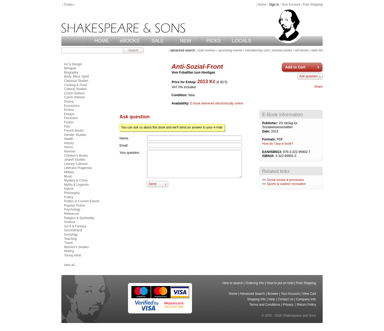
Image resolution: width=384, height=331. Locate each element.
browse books (282, 50)
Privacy (288, 304)
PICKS (213, 40)
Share (318, 86)
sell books (302, 50)
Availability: (180, 103)
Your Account (290, 4)
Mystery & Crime (76, 180)
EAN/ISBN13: (272, 152)
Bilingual (70, 68)
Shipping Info (256, 299)
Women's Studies (76, 247)
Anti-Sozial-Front (197, 66)
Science (69, 222)
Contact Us (285, 299)
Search (133, 50)
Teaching (70, 239)
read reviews (206, 50)
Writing (69, 251)
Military (69, 172)
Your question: (129, 153)
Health (68, 139)
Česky (68, 4)
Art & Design (73, 64)
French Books (74, 130)
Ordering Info (255, 283)
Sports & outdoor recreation (286, 184)
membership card (257, 50)
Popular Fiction (74, 205)
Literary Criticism (76, 164)
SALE (157, 40)
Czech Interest (74, 97)
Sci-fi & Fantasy (75, 226)
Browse (273, 294)
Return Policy (306, 304)
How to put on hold (280, 283)
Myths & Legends (76, 185)
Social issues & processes (285, 180)
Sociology (71, 234)
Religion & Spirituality (79, 218)
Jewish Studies (74, 160)
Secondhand (73, 230)
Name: (124, 138)
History (69, 143)
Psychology (72, 209)
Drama (69, 101)
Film (67, 126)
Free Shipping (313, 4)
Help (272, 299)
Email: (123, 145)
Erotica (69, 110)
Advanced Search (252, 294)
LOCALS (241, 40)
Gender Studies (75, 135)
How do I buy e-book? (277, 144)
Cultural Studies (75, 89)
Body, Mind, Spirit (76, 76)
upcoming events (230, 50)
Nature (69, 189)
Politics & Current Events (81, 201)
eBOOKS (129, 40)
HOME (101, 40)
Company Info (306, 299)
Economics (72, 106)
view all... (70, 265)
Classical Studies (76, 81)
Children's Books (76, 156)
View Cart (309, 294)
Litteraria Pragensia (78, 168)
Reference (71, 214)
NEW (185, 40)
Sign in (274, 4)
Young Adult (72, 255)
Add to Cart (295, 67)
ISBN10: (268, 156)
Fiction (68, 122)
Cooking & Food (75, 85)
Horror (68, 147)
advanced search (182, 50)
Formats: (269, 139)
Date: (266, 131)
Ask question (308, 76)
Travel (68, 243)
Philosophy (72, 193)
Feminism (71, 118)
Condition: (179, 95)
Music (68, 176)
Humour (69, 151)
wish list (317, 50)
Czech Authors (74, 93)
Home (262, 4)
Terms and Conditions (264, 304)
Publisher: (270, 123)
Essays (69, 114)
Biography (71, 72)
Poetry (68, 197)
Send (152, 184)
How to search (232, 283)
